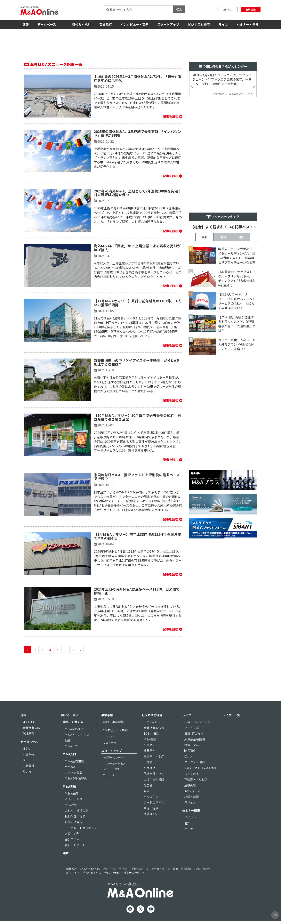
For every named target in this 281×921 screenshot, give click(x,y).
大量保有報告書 (154, 728)
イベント (190, 817)
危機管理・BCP (154, 774)
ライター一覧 (231, 715)
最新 (204, 237)
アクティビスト (154, 722)
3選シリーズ (192, 791)
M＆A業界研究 (74, 729)
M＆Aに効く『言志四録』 (201, 768)
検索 (179, 9)
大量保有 (28, 754)
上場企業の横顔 (154, 779)
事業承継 (105, 24)
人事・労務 (72, 833)
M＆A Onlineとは (89, 869)
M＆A (26, 748)
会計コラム (72, 839)
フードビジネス (154, 802)
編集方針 (71, 869)
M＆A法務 (71, 793)
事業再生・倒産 (154, 756)
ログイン (227, 9)
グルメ (188, 756)
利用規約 (137, 869)
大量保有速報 (31, 728)
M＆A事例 (109, 743)
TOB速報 (28, 733)
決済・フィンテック (197, 722)
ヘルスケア (151, 797)
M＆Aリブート (74, 746)
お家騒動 (149, 768)
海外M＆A (150, 814)
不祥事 (148, 762)
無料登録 (250, 9)
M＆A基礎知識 (74, 761)
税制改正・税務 (75, 816)
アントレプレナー (114, 769)
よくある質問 (73, 773)
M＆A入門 (69, 754)
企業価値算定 (73, 822)
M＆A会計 (71, 805)
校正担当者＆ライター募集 (162, 869)
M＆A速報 (29, 722)
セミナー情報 (191, 810)
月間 (241, 237)
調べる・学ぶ (81, 24)
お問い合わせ (202, 869)
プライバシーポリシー (116, 869)
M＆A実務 (69, 786)
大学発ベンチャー (115, 757)
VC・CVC (109, 775)
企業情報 (28, 765)
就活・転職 (191, 797)
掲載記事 (186, 869)
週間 (223, 237)
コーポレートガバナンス (81, 828)
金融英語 (190, 785)
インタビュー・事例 (134, 24)
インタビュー (112, 737)
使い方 (26, 771)
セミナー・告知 (248, 24)
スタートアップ (168, 24)
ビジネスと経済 (199, 24)
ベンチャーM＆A (114, 763)
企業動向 (149, 745)
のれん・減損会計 (76, 810)
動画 (68, 740)
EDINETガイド (194, 733)
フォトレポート (194, 728)
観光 (146, 791)
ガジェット (191, 802)
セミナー (190, 829)
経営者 (148, 785)
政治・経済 (151, 808)
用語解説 (70, 767)
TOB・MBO (151, 733)
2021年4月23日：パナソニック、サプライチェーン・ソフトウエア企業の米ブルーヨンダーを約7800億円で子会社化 (222, 79)
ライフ (223, 24)
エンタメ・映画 (194, 762)
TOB (25, 760)
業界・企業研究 (73, 722)
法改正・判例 (73, 799)
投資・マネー (193, 745)
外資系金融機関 (194, 739)
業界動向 (149, 750)
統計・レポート (75, 845)
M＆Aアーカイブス (77, 734)
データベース (46, 24)
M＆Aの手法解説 (76, 778)
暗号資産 (190, 750)
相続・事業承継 (113, 722)
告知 (187, 823)
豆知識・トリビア (196, 779)
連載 (66, 853)
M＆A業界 (150, 739)
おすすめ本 (191, 774)
